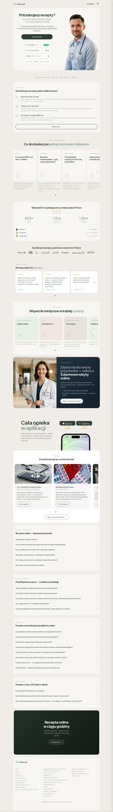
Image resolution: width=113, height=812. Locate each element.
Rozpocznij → (56, 127)
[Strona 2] (56, 295)
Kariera (18, 773)
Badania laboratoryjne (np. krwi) (53, 782)
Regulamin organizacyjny (79, 769)
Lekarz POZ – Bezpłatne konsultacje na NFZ (56, 780)
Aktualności (19, 776)
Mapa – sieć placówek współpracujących (27, 789)
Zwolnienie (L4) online (50, 777)
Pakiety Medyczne (49, 784)
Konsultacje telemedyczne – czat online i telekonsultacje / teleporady (55, 770)
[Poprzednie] (16, 171)
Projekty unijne (76, 776)
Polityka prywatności (77, 771)
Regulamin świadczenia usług (80, 773)
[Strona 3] (57, 295)
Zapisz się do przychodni (72, 401)
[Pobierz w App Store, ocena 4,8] (67, 423)
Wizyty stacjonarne (49, 773)
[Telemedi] (19, 4)
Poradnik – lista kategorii (51, 791)
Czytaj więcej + (24, 504)
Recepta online (48, 775)
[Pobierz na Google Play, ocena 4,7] (84, 423)
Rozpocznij (37, 37)
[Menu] (98, 4)
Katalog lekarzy (48, 789)
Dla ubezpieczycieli (21, 780)
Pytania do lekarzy (49, 793)
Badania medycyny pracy (23, 785)
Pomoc (17, 771)
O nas (17, 769)
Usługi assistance (21, 787)
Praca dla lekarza (20, 778)
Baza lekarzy (47, 796)
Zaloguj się (90, 4)
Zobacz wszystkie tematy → (56, 517)
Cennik (46, 787)
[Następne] (96, 171)
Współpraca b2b (20, 782)
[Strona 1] (55, 295)
